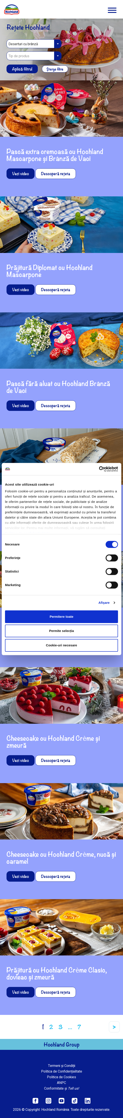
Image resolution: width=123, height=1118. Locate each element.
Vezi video (20, 173)
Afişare (104, 602)
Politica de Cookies (61, 1077)
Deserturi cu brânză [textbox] (23, 44)
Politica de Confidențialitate (61, 1071)
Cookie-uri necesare (61, 645)
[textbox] (34, 56)
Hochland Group (62, 1044)
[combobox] (34, 43)
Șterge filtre (55, 69)
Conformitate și (61, 1088)
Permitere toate (61, 616)
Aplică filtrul (22, 68)
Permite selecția (61, 631)
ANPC (61, 1082)
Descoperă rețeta (55, 173)
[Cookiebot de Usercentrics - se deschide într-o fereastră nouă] (99, 469)
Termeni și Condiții (61, 1065)
